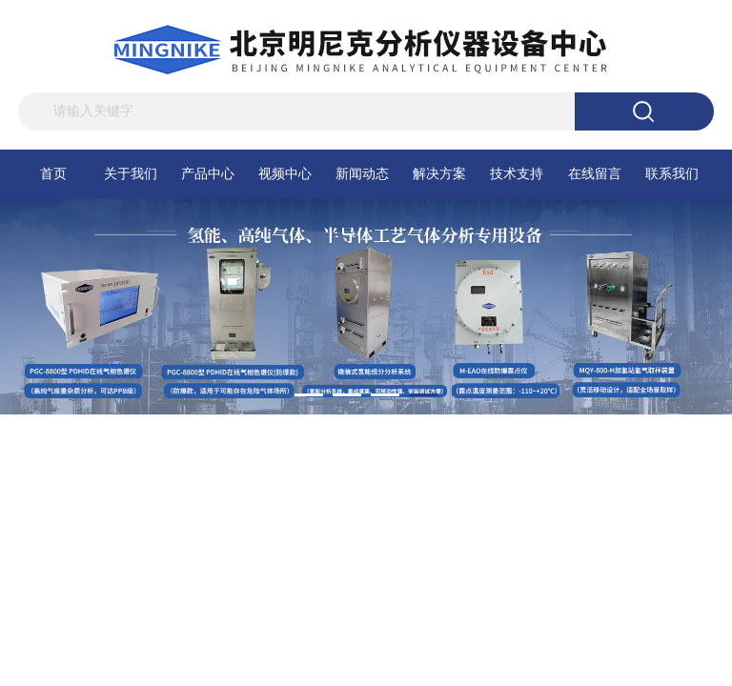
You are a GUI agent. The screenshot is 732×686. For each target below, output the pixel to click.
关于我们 (130, 174)
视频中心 (285, 174)
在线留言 (594, 174)
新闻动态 (362, 174)
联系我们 (672, 174)
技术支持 (516, 174)
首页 (53, 174)
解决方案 (439, 174)
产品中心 (207, 174)
